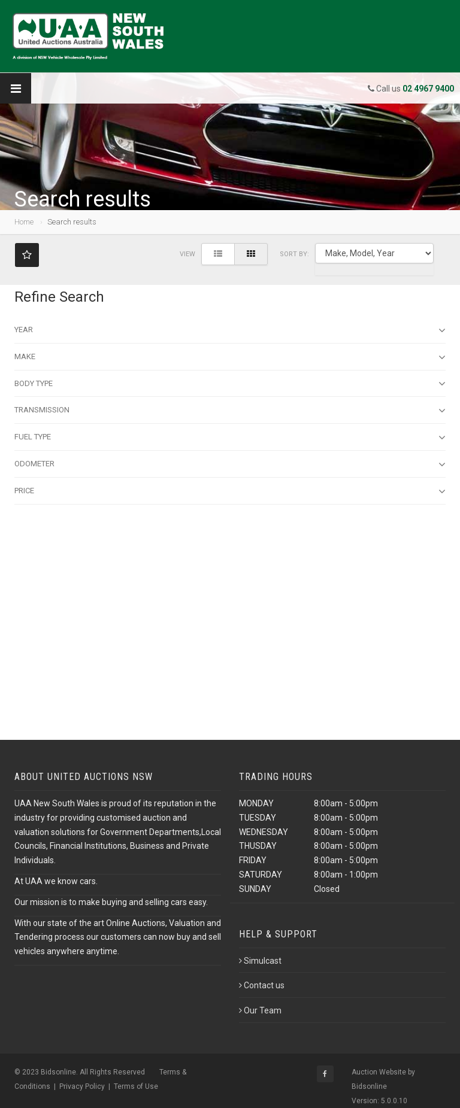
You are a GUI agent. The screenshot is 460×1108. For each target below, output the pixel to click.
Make (230, 357)
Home (24, 221)
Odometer (230, 464)
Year (230, 330)
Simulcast (260, 961)
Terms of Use (136, 1086)
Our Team (260, 1010)
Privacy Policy (82, 1086)
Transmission (230, 410)
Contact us (262, 985)
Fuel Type (230, 437)
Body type (230, 383)
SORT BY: (294, 254)
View (187, 254)
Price (230, 491)
